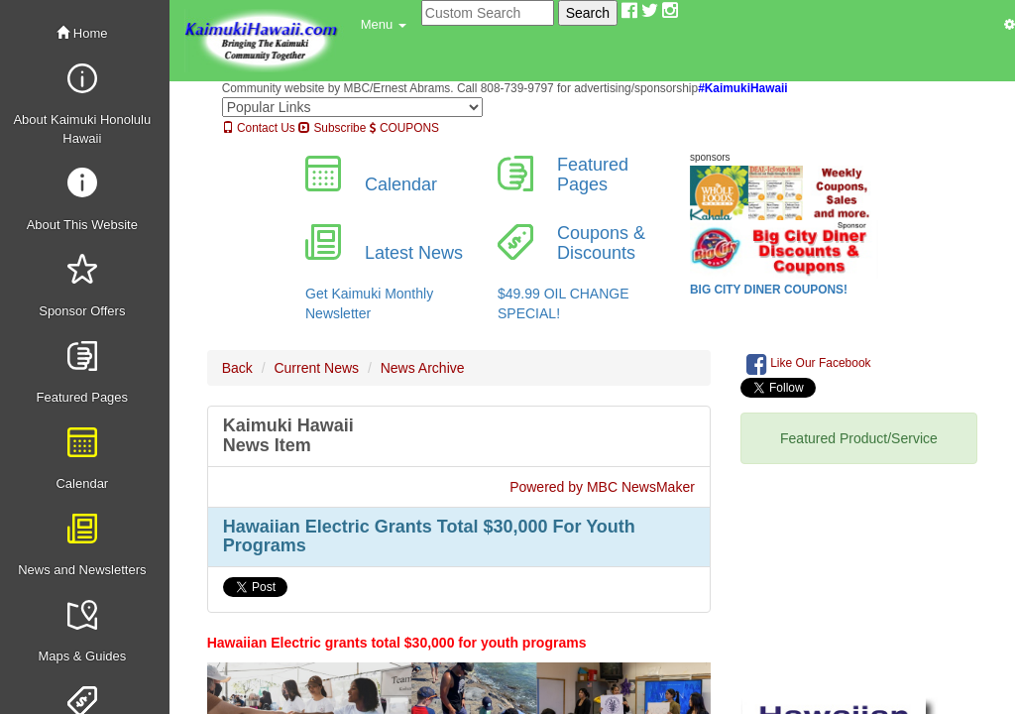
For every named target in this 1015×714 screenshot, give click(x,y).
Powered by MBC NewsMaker (602, 487)
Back (237, 368)
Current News (316, 368)
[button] (383, 25)
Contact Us (258, 128)
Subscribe (332, 128)
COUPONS (404, 128)
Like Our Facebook (808, 364)
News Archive (423, 368)
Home (81, 33)
